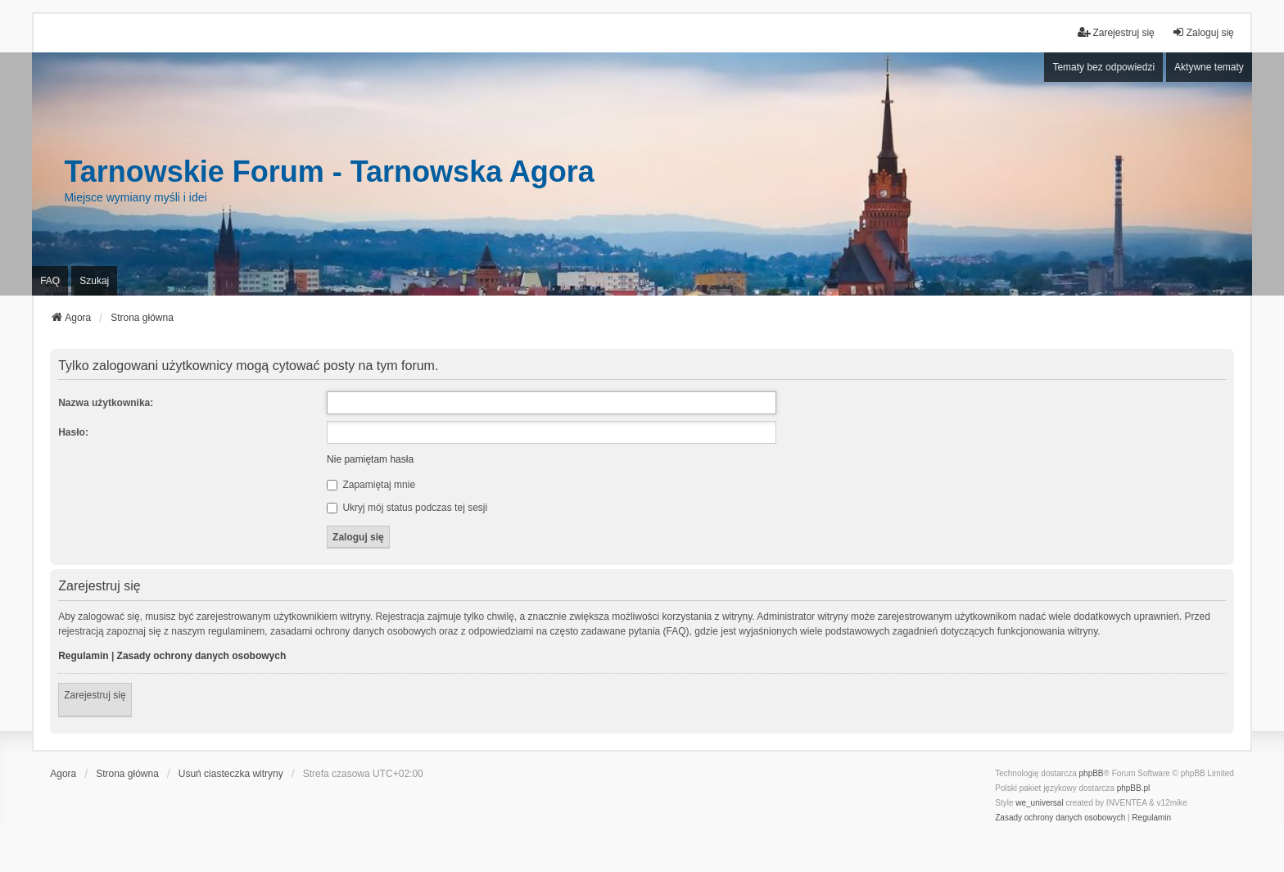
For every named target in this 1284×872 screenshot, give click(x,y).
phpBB (1091, 773)
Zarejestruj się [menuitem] (1116, 32)
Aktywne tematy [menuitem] (1209, 67)
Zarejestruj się (94, 695)
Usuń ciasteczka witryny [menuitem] (231, 773)
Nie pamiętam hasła (370, 459)
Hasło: (73, 432)
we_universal (1039, 802)
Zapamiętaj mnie (371, 484)
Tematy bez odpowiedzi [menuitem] (1103, 67)
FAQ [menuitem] (50, 281)
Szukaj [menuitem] (94, 281)
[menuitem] (1060, 818)
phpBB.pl (1134, 788)
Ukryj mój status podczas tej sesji (407, 507)
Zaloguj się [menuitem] (1203, 32)
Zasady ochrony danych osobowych (202, 656)
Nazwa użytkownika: (105, 403)
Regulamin (83, 656)
